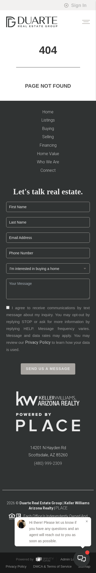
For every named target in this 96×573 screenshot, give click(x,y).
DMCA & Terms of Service (52, 566)
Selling (48, 136)
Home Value (48, 153)
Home (48, 111)
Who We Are (48, 161)
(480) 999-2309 (48, 465)
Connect (48, 170)
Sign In (75, 5)
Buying (48, 128)
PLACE (62, 509)
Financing (48, 145)
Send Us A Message (48, 370)
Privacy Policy (38, 343)
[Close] (87, 521)
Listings (48, 120)
